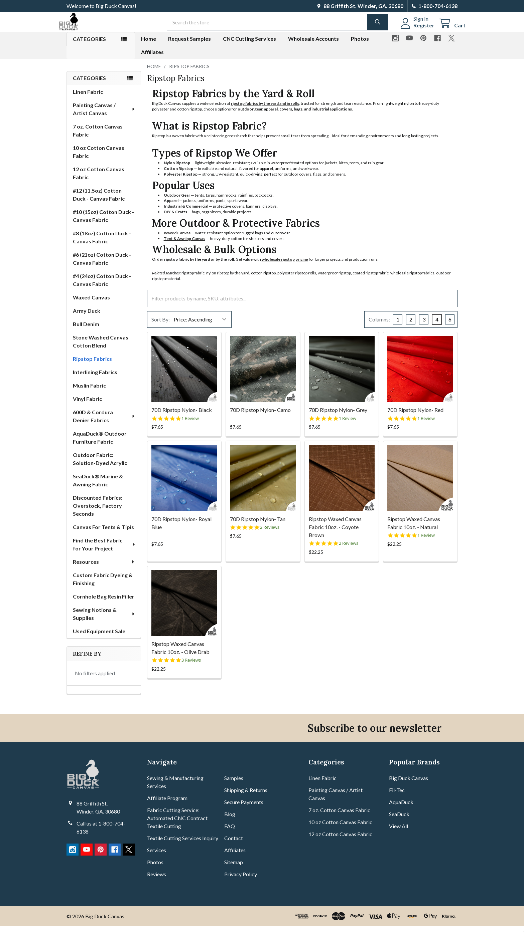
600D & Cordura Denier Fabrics (104, 422)
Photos (360, 44)
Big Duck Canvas (408, 784)
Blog (229, 820)
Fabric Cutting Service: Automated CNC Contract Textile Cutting (177, 824)
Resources (104, 567)
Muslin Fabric (89, 391)
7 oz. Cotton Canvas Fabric (98, 136)
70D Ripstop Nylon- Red (415, 416)
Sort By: (160, 325)
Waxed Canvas (91, 303)
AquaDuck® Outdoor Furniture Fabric (100, 443)
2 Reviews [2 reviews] (269, 533)
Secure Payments (243, 808)
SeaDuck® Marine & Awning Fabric (98, 486)
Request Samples (189, 44)
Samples (233, 784)
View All (398, 832)
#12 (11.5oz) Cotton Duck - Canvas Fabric (99, 200)
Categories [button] (89, 45)
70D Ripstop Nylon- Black (181, 416)
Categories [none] (89, 84)
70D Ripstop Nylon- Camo (260, 416)
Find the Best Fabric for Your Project (104, 550)
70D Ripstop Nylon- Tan (257, 525)
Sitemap (233, 868)
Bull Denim (86, 330)
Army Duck (86, 316)
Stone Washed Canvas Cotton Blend (100, 347)
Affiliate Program (167, 804)
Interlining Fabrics (95, 378)
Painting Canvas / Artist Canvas (104, 115)
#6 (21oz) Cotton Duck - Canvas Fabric (102, 264)
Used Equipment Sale (99, 637)
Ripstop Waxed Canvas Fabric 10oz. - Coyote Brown (335, 533)
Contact (233, 844)
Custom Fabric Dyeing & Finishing (103, 585)
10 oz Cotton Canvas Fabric (98, 158)
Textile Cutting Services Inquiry (182, 844)
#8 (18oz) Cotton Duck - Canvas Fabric (102, 243)
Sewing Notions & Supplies (104, 620)
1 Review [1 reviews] (190, 424)
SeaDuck (399, 820)
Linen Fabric (88, 97)
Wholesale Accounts (313, 44)
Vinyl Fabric (87, 405)
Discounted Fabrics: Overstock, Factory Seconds (97, 511)
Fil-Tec (397, 796)
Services (156, 856)
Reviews (156, 880)
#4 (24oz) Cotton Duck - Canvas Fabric (102, 286)
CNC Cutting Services (249, 44)
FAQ (229, 832)
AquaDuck (401, 808)
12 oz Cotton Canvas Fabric (98, 179)
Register (415, 29)
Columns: (379, 325)
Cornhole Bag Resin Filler (103, 602)
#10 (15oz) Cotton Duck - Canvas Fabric (103, 222)
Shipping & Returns (245, 796)
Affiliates (152, 58)
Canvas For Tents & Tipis (103, 533)
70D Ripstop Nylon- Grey (338, 416)
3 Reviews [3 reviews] (191, 666)
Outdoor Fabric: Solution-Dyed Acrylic (100, 465)
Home (148, 44)
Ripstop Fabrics (92, 365)
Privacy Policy (240, 880)
